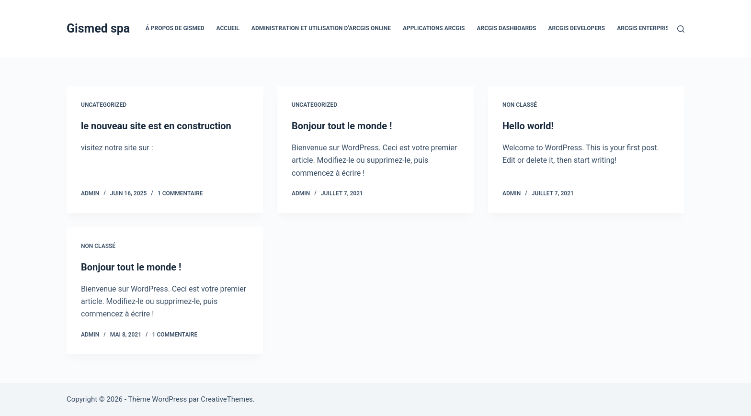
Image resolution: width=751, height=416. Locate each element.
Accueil (227, 28)
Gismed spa (98, 28)
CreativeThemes (227, 399)
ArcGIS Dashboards (506, 28)
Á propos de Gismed (175, 28)
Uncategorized (103, 104)
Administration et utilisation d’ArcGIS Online (321, 28)
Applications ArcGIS (434, 28)
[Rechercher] (680, 29)
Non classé (519, 104)
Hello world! (528, 126)
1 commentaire (180, 193)
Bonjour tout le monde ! (342, 126)
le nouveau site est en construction (156, 126)
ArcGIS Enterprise (644, 28)
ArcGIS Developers (576, 28)
